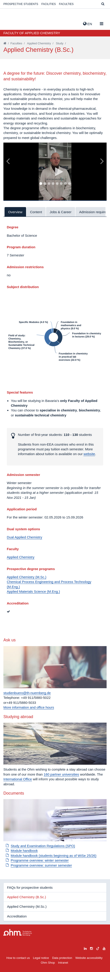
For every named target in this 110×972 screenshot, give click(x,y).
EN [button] (87, 24)
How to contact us (18, 958)
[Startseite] (4, 43)
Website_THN (10, 22)
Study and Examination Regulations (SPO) (43, 846)
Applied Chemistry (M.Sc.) (26, 577)
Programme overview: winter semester (40, 860)
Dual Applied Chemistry (24, 537)
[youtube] (104, 948)
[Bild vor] (102, 160)
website (89, 454)
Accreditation (17, 916)
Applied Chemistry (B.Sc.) (26, 897)
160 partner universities (61, 774)
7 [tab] (65, 184)
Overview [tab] (15, 212)
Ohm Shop (48, 962)
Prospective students (20, 4)
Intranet (63, 962)
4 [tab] (53, 184)
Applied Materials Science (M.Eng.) (33, 591)
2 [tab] (45, 184)
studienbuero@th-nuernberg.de (27, 693)
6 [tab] (61, 184)
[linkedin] (85, 948)
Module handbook (24, 851)
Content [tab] (36, 212)
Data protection (62, 958)
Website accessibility (89, 958)
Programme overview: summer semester (41, 865)
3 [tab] (49, 184)
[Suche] (102, 4)
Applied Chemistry (39, 43)
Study (59, 43)
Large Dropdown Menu (17, 932)
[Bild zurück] (7, 160)
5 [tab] (57, 184)
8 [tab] (69, 184)
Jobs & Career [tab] (60, 212)
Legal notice (41, 958)
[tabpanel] (55, 172)
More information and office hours (28, 707)
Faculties (66, 4)
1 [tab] (41, 184)
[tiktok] (98, 948)
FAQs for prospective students (30, 887)
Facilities (49, 4)
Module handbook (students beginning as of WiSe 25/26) (53, 855)
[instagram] (91, 948)
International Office (17, 779)
